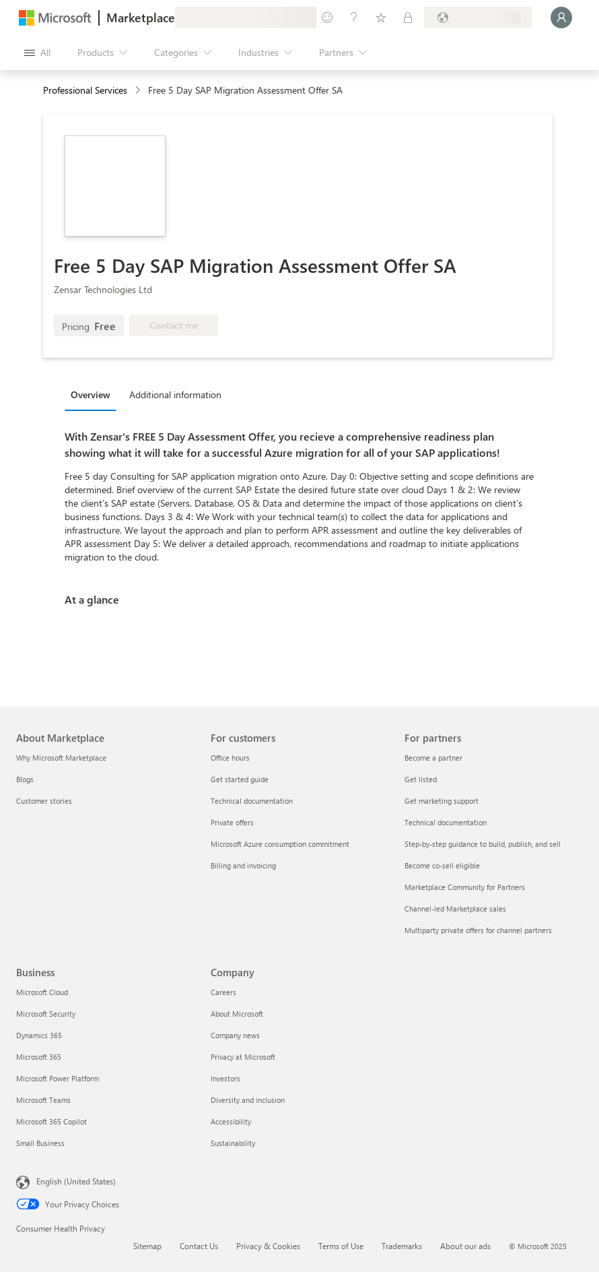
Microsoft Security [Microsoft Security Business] (45, 1014)
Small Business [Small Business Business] (40, 1143)
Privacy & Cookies (268, 1245)
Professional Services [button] (85, 90)
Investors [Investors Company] (225, 1078)
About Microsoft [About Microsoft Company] (237, 1014)
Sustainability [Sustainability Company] (233, 1143)
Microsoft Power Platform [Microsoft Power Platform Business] (57, 1078)
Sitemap (147, 1245)
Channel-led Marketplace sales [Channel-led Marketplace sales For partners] (455, 908)
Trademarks (402, 1245)
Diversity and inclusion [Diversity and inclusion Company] (248, 1100)
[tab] (94, 394)
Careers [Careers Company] (223, 992)
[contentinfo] (139, 91)
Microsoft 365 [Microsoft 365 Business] (38, 1057)
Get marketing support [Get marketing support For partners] (441, 801)
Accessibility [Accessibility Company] (231, 1121)
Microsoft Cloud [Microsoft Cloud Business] (42, 992)
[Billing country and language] (478, 17)
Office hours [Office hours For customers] (230, 758)
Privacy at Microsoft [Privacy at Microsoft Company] (243, 1057)
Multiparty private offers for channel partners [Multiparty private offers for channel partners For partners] (478, 930)
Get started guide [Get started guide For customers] (240, 779)
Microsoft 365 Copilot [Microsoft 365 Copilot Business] (51, 1121)
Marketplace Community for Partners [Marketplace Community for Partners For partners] (464, 887)
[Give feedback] (327, 17)
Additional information (175, 394)
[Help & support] (354, 17)
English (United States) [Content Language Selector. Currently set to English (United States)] (76, 1181)
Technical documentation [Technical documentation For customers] (252, 801)
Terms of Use (340, 1245)
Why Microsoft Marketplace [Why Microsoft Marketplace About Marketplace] (61, 758)
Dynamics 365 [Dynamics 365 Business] (39, 1035)
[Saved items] (381, 17)
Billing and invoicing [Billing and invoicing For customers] (243, 865)
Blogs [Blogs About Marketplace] (25, 779)
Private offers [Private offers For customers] (232, 822)
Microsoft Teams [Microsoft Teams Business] (43, 1100)
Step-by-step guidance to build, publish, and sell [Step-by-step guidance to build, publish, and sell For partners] (482, 844)
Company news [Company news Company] (235, 1035)
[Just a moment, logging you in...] (561, 17)
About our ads (465, 1245)
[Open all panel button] (37, 52)
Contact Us (199, 1245)
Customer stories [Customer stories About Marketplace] (44, 801)
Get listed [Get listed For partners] (420, 779)
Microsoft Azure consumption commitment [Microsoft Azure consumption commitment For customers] (280, 844)
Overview (90, 394)
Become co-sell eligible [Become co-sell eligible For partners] (442, 865)
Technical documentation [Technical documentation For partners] (445, 822)
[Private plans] (408, 17)
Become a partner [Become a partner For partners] (433, 758)
